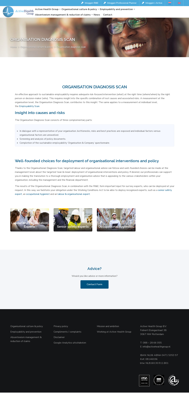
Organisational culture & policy (79, 9)
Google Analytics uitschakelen (70, 351)
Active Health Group (46, 9)
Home (13, 47)
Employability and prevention (116, 9)
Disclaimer (59, 345)
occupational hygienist (38, 202)
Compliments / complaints (67, 340)
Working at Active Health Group (114, 340)
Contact (107, 14)
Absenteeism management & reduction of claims (63, 14)
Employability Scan (29, 107)
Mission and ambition (108, 334)
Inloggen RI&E (89, 3)
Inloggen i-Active (152, 3)
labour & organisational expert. (74, 202)
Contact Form (94, 293)
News (97, 14)
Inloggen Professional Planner (120, 3)
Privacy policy (61, 334)
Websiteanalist (19, 397)
